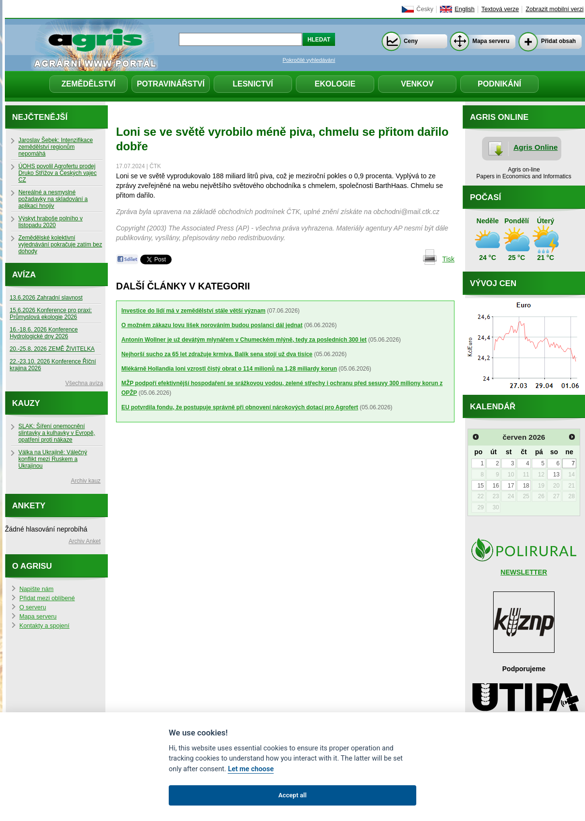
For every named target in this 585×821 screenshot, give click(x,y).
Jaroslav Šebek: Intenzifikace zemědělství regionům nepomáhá (55, 147)
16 (496, 485)
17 (511, 485)
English (464, 9)
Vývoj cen (493, 283)
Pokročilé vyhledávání (309, 60)
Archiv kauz (86, 480)
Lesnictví (253, 84)
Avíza (24, 274)
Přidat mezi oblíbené (47, 598)
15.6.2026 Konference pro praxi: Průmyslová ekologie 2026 (51, 313)
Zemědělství (88, 84)
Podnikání (499, 84)
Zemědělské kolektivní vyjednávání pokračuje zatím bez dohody (60, 244)
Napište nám (36, 589)
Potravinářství (171, 84)
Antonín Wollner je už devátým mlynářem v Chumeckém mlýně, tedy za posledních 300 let (243, 339)
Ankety (28, 505)
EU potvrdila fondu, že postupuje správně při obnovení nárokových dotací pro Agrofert (239, 407)
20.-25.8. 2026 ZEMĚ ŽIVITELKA (52, 349)
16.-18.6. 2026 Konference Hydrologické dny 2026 (44, 333)
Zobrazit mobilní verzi (555, 9)
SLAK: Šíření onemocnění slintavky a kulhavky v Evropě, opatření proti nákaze (56, 433)
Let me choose (251, 769)
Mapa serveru (491, 41)
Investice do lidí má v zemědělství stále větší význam (193, 310)
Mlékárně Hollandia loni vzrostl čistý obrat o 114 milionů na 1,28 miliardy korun (229, 368)
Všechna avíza (84, 383)
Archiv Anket (85, 541)
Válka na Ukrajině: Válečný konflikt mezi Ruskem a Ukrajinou (52, 459)
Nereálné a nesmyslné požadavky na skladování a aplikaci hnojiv (53, 199)
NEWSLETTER (523, 572)
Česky (424, 9)
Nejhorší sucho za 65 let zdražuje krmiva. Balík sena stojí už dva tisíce (216, 354)
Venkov (417, 84)
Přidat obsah (558, 41)
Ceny (411, 41)
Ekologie (335, 84)
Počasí (485, 197)
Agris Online (535, 147)
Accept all (292, 795)
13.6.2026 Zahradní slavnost (46, 297)
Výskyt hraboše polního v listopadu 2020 (50, 222)
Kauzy (26, 403)
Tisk (448, 259)
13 (556, 474)
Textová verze (500, 9)
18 (526, 485)
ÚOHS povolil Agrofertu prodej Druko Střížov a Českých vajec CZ (57, 173)
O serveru (32, 607)
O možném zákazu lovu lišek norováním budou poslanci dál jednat (212, 325)
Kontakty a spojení (44, 625)
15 (480, 485)
